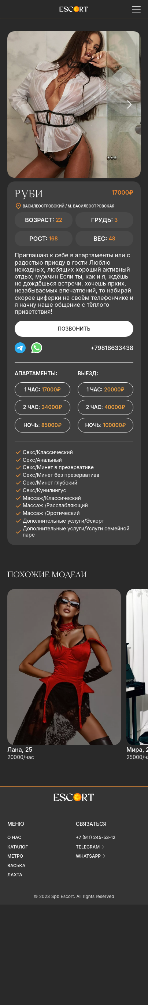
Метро (15, 856)
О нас (14, 837)
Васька (16, 865)
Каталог (17, 847)
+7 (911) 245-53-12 (95, 837)
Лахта (14, 874)
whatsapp (88, 856)
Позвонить (74, 328)
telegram (88, 847)
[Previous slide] (19, 104)
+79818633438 (111, 347)
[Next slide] (129, 104)
